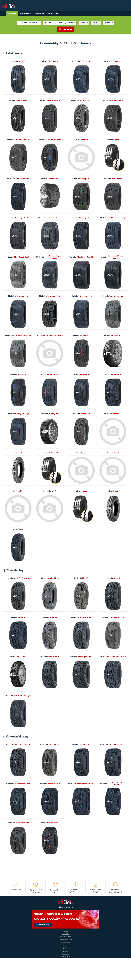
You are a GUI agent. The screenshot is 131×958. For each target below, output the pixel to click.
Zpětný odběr (65, 941)
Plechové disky (30, 13)
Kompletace (48, 13)
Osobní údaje (65, 933)
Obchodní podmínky (65, 936)
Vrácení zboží (65, 951)
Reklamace (65, 954)
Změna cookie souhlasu (65, 938)
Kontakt (65, 930)
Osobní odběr (64, 13)
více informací (65, 918)
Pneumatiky (13, 13)
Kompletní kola (65, 948)
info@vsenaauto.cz (67, 906)
